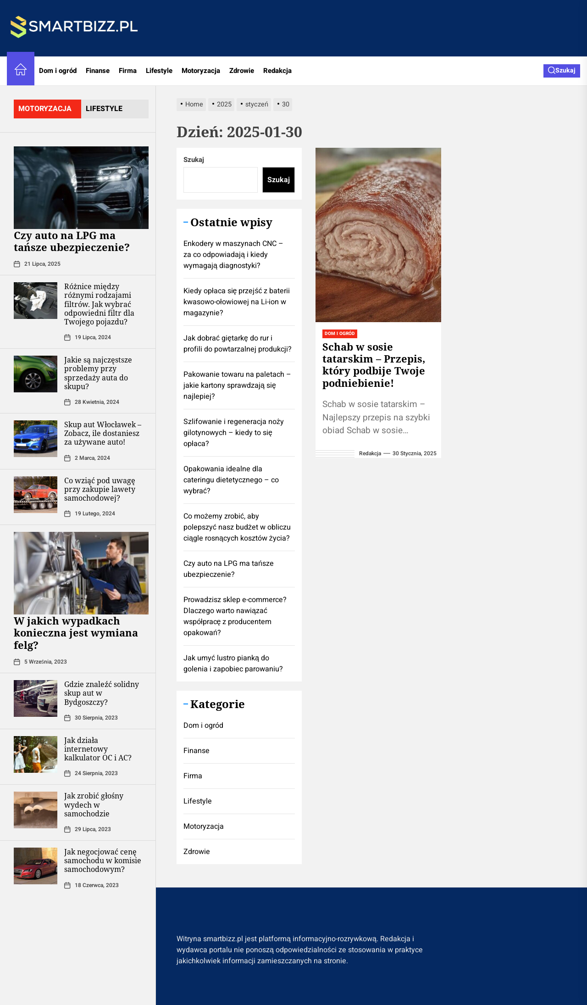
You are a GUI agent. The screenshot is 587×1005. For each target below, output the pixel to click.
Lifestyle (159, 71)
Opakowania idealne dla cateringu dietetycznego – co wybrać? (231, 480)
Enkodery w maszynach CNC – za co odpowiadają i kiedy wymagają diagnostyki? (233, 254)
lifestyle (104, 108)
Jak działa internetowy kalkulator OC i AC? (98, 749)
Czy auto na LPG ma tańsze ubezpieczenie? (72, 241)
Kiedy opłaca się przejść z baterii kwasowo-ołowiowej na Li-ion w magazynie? (236, 301)
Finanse (98, 71)
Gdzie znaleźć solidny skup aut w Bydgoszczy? (101, 693)
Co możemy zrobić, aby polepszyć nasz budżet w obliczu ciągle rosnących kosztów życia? (237, 527)
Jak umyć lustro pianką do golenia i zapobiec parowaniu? (233, 664)
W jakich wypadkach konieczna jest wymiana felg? (76, 633)
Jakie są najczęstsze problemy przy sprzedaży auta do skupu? (98, 373)
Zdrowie (241, 71)
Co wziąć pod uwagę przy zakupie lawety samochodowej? (99, 489)
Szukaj (193, 160)
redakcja (370, 453)
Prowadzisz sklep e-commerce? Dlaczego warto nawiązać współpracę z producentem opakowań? (235, 616)
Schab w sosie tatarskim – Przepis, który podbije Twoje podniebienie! (373, 365)
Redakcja (277, 71)
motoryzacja (45, 108)
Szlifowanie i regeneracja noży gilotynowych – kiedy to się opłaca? (233, 432)
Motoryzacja (201, 71)
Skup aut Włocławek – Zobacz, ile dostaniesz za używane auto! (102, 433)
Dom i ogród (58, 71)
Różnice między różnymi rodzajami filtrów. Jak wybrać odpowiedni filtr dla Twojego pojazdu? (99, 304)
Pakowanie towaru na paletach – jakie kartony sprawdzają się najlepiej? (237, 385)
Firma (128, 71)
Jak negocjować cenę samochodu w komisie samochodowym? (102, 860)
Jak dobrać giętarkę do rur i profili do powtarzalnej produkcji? (237, 344)
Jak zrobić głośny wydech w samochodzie (93, 804)
